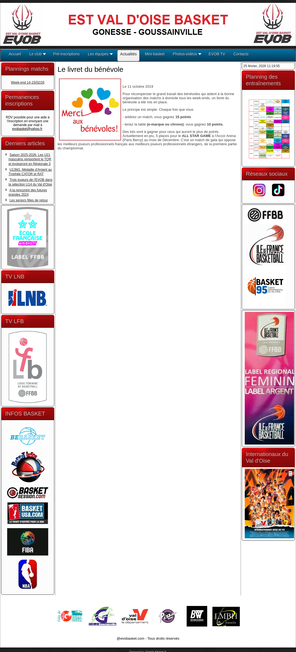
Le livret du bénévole (90, 69)
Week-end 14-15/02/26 (27, 82)
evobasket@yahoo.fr (27, 129)
